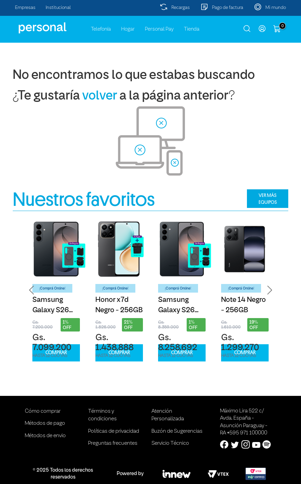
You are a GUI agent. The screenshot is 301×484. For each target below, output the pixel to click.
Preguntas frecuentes (112, 443)
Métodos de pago (45, 423)
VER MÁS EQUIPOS (268, 198)
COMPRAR (56, 352)
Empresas (25, 8)
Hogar (128, 29)
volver (99, 96)
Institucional (58, 8)
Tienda (191, 29)
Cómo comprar (43, 411)
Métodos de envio (45, 435)
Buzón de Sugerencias (177, 431)
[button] (32, 290)
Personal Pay (159, 29)
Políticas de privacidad (113, 431)
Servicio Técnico (170, 443)
